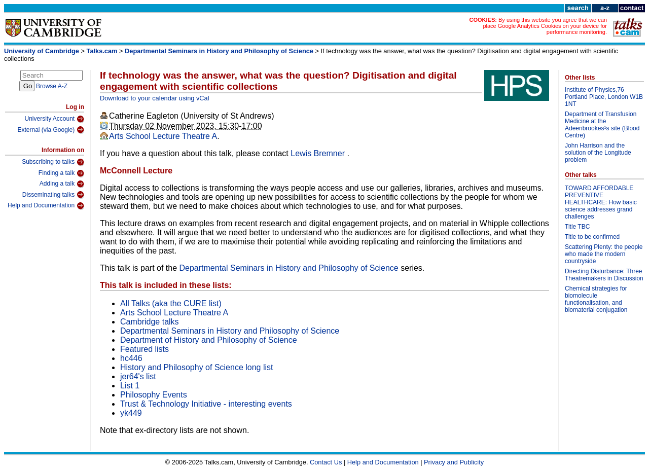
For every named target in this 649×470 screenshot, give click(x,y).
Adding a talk (62, 184)
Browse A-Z (51, 86)
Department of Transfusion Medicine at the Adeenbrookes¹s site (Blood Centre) (602, 125)
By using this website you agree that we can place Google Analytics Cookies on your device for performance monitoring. (545, 26)
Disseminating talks (53, 195)
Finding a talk (61, 173)
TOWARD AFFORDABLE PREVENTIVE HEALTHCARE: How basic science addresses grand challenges (601, 202)
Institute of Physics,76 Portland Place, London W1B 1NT (604, 96)
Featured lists (144, 349)
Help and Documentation (46, 206)
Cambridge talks (149, 321)
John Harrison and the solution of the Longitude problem (598, 152)
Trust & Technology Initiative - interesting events (206, 404)
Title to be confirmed (592, 236)
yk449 (131, 413)
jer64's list (138, 376)
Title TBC (577, 226)
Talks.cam (102, 51)
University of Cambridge (41, 51)
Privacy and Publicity (454, 462)
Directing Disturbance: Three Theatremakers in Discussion (604, 275)
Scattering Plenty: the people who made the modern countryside (603, 254)
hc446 (131, 358)
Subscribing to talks (53, 162)
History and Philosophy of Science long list (196, 367)
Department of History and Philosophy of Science (208, 340)
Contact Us (326, 462)
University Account (54, 119)
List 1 (129, 385)
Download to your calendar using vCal (154, 98)
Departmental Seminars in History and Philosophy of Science (219, 51)
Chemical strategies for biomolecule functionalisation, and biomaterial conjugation (596, 299)
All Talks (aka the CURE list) (171, 303)
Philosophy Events (153, 394)
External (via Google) (50, 130)
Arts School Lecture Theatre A (163, 136)
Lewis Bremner (319, 153)
